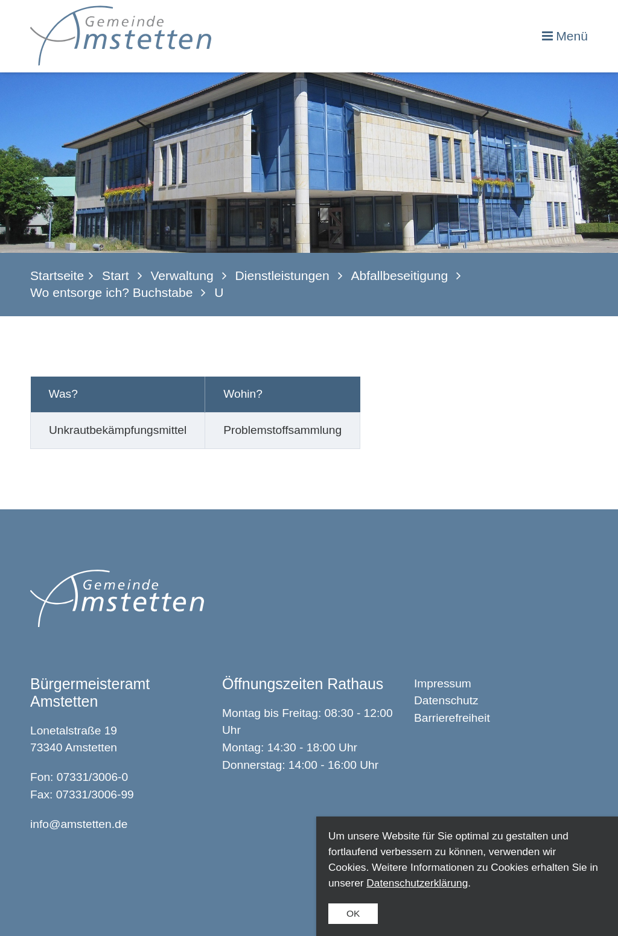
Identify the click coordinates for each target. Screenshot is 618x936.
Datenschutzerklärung (417, 883)
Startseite (57, 275)
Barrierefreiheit (452, 718)
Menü (572, 36)
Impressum (442, 683)
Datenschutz (446, 700)
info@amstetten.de (78, 824)
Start (115, 275)
